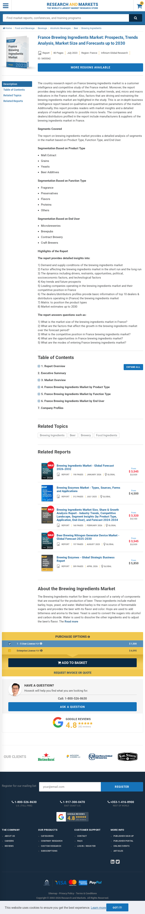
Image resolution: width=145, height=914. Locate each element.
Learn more (98, 907)
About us (10, 836)
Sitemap (52, 893)
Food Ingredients (106, 435)
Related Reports (13, 101)
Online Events (121, 846)
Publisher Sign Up (123, 836)
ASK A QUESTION (72, 707)
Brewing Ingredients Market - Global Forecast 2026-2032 (85, 467)
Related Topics (12, 95)
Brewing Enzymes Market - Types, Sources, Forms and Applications (88, 489)
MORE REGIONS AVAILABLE (90, 67)
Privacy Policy (66, 893)
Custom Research (51, 846)
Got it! (117, 907)
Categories (47, 836)
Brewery (86, 435)
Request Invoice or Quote (72, 672)
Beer (73, 435)
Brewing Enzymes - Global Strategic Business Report (86, 559)
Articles (118, 851)
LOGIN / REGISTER (86, 846)
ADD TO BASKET (72, 663)
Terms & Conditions (86, 893)
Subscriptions (49, 851)
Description (10, 84)
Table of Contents (14, 89)
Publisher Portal (123, 841)
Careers (9, 841)
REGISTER (122, 786)
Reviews (9, 846)
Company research (51, 841)
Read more (71, 621)
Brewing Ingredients (52, 435)
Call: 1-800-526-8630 (72, 698)
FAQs (80, 841)
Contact (82, 836)
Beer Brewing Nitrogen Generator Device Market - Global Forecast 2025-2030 (88, 537)
